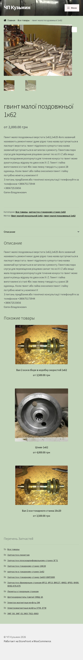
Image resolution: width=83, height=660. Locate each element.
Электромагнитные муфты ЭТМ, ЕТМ (26, 607)
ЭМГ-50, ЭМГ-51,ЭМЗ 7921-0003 (22, 613)
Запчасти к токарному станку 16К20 (26, 566)
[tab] (41, 232)
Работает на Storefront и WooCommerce (27, 641)
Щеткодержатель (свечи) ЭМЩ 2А (25, 596)
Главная (11, 20)
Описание (9, 231)
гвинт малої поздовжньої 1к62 (59, 215)
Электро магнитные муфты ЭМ (23, 602)
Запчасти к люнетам (18, 554)
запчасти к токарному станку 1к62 (47, 211)
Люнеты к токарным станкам (23, 591)
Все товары (24, 20)
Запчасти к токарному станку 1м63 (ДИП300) (31, 577)
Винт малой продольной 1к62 (26, 215)
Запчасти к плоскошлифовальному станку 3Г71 (32, 560)
